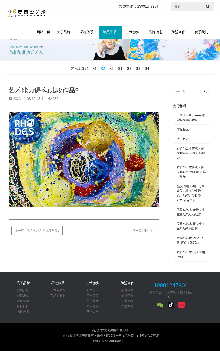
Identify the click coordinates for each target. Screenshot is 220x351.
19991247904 (171, 285)
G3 (138, 68)
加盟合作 (178, 32)
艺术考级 (93, 306)
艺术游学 (93, 311)
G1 (120, 68)
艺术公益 (93, 295)
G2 (129, 68)
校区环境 (23, 311)
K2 (103, 68)
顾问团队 (23, 306)
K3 (111, 68)
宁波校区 (183, 129)
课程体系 (86, 32)
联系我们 (201, 32)
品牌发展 (23, 295)
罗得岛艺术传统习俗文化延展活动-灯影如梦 (191, 153)
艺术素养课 (79, 68)
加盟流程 (127, 301)
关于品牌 (63, 32)
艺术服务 (132, 32)
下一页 (143, 230)
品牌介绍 (23, 290)
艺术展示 (93, 290)
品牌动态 (155, 32)
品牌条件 (127, 295)
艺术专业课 (57, 295)
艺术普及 (93, 301)
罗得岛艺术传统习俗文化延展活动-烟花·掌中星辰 (191, 171)
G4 (147, 68)
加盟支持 (127, 306)
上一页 (37, 230)
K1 (94, 68)
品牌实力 (127, 290)
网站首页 (43, 32)
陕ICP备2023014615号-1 (110, 341)
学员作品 (109, 32)
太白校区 (183, 139)
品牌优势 (23, 301)
